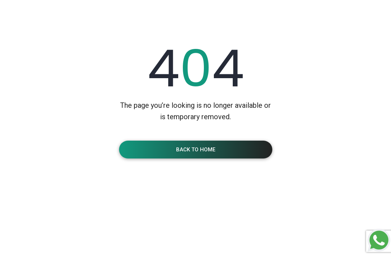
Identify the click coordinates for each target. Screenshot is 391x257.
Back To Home (195, 149)
